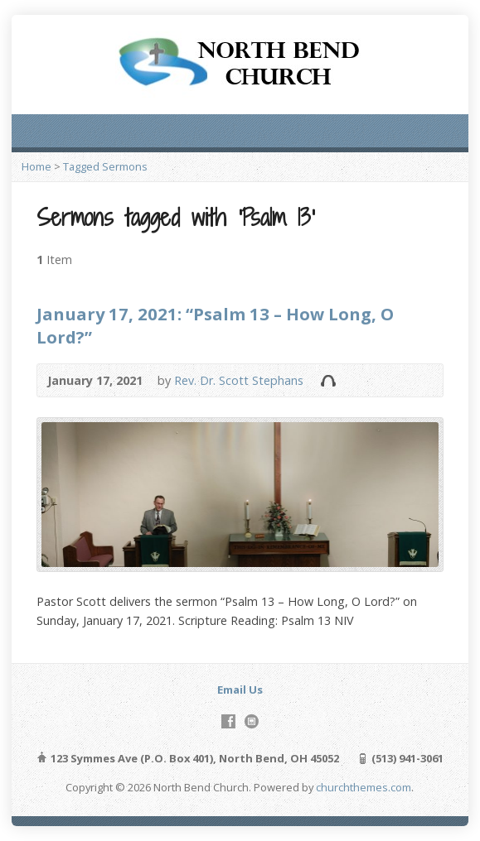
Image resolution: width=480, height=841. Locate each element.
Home (36, 166)
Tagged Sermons (105, 166)
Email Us (240, 689)
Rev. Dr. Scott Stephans (238, 380)
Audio (327, 380)
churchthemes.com (363, 787)
